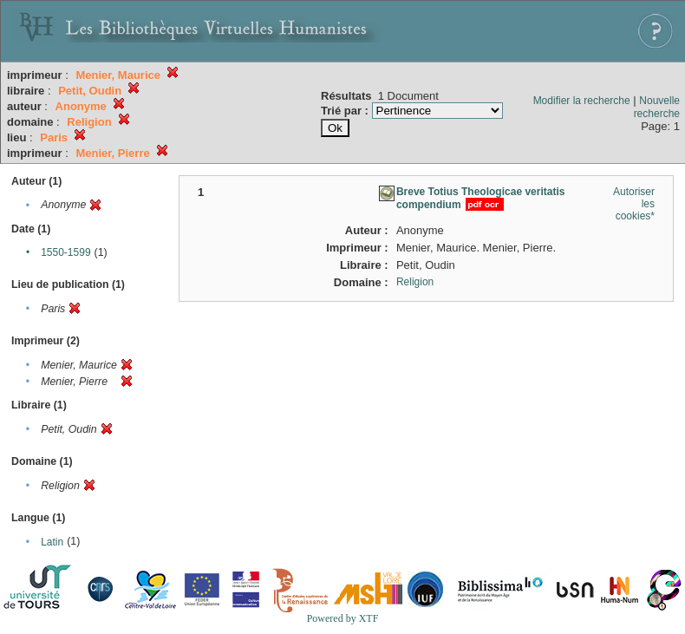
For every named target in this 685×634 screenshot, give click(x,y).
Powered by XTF (343, 618)
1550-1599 (65, 252)
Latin (52, 542)
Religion (415, 282)
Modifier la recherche (581, 101)
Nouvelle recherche (657, 107)
